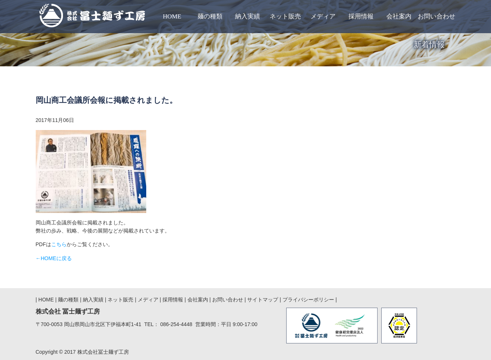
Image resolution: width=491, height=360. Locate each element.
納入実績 (94, 300)
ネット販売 (120, 300)
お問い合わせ (227, 300)
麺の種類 (69, 300)
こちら (59, 244)
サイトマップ (262, 300)
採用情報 (172, 300)
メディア (149, 300)
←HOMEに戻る (54, 258)
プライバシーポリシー (308, 300)
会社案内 (198, 300)
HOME (46, 300)
